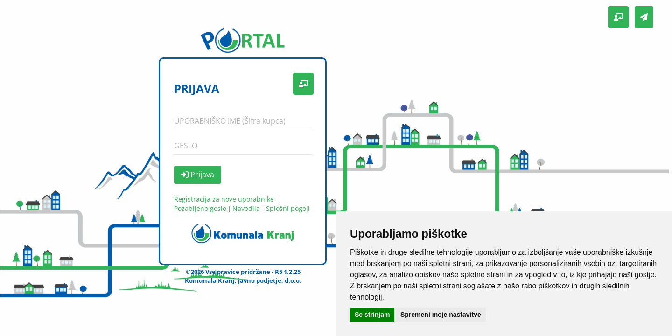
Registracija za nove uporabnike (224, 199)
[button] (618, 17)
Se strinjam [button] (372, 314)
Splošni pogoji (288, 208)
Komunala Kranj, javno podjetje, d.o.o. (243, 280)
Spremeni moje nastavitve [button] (440, 314)
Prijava (197, 174)
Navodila (246, 208)
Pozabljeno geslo (200, 208)
